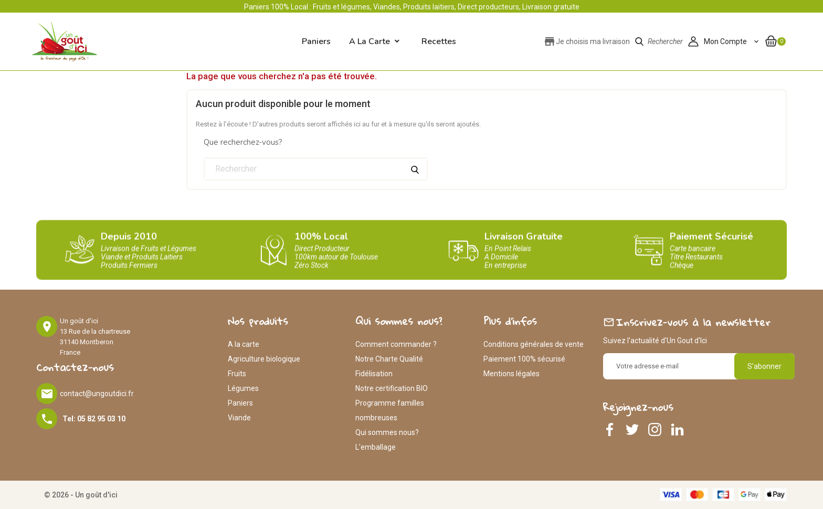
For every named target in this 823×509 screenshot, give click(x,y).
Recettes (438, 41)
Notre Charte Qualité (389, 359)
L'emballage (375, 447)
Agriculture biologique (264, 359)
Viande (239, 417)
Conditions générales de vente (533, 344)
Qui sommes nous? (387, 432)
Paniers (240, 403)
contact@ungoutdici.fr (97, 393)
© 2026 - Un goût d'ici (81, 495)
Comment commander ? (396, 344)
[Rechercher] (316, 168)
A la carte (369, 41)
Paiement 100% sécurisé (524, 359)
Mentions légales (511, 373)
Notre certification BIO (391, 388)
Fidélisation (374, 373)
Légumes (243, 388)
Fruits (237, 373)
